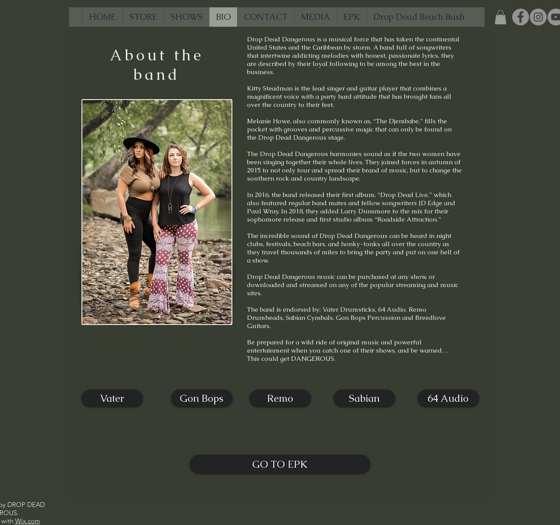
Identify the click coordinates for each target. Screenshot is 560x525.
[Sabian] (364, 398)
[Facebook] (520, 17)
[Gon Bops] (201, 398)
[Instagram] (538, 17)
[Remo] (280, 398)
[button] (500, 17)
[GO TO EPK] (280, 464)
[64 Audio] (448, 398)
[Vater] (112, 398)
